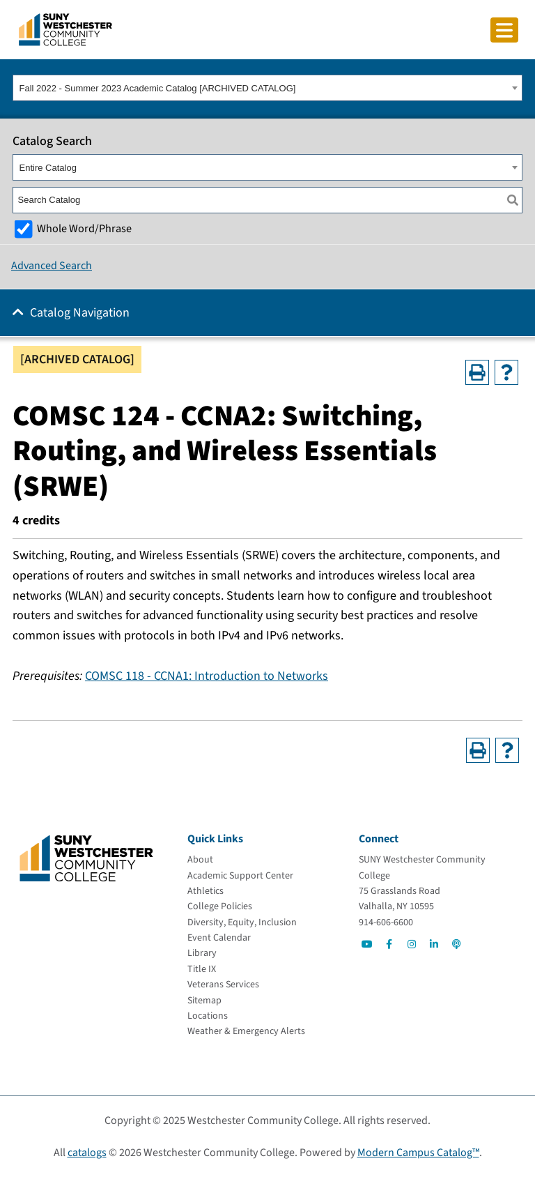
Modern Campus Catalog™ (418, 1152)
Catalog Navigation (80, 312)
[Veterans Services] (223, 985)
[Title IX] (201, 969)
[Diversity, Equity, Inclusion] (242, 922)
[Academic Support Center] (240, 876)
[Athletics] (205, 891)
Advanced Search (51, 265)
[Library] (202, 953)
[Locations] (207, 1016)
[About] (200, 860)
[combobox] (267, 88)
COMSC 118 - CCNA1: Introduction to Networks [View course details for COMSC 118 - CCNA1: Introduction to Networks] (206, 676)
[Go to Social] (367, 944)
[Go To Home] (65, 28)
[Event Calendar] (219, 938)
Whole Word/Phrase (84, 228)
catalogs (87, 1152)
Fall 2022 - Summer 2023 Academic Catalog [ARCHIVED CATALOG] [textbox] (158, 88)
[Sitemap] (204, 1001)
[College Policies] (219, 906)
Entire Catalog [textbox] (48, 167)
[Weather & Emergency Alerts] (246, 1031)
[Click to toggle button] (504, 30)
